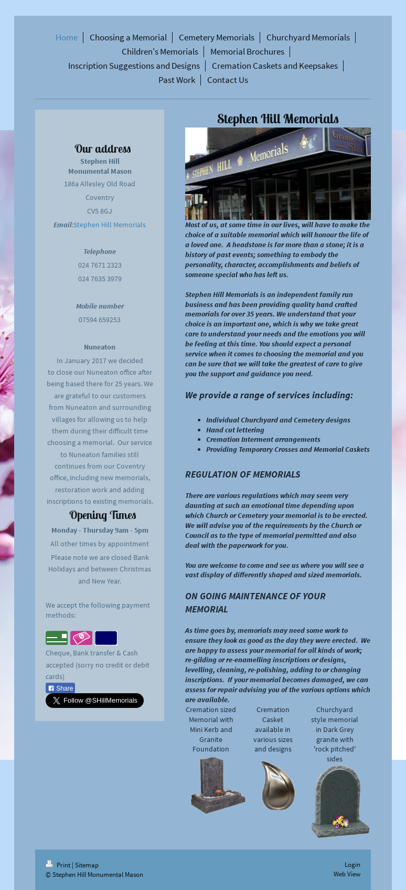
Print (59, 865)
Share (60, 688)
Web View (347, 874)
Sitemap (87, 865)
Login (352, 864)
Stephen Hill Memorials (109, 224)
